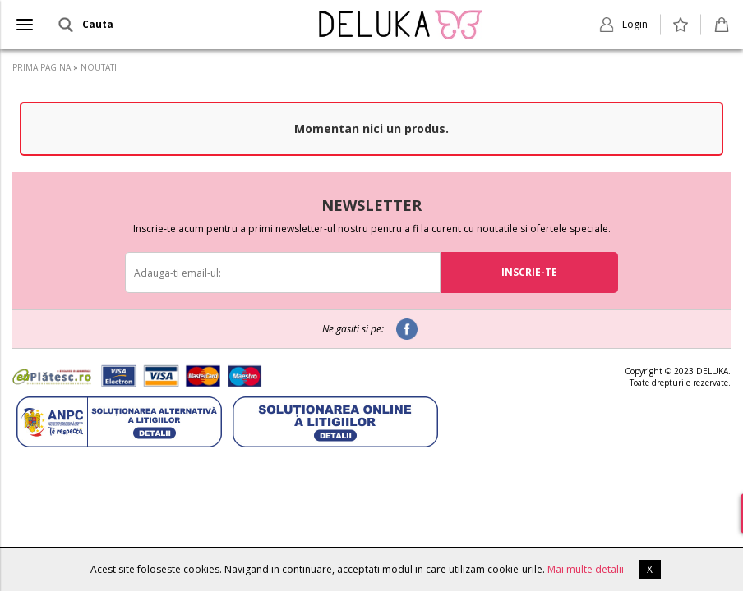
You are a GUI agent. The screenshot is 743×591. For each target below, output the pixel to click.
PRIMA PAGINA (41, 67)
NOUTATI (99, 67)
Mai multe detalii (585, 569)
